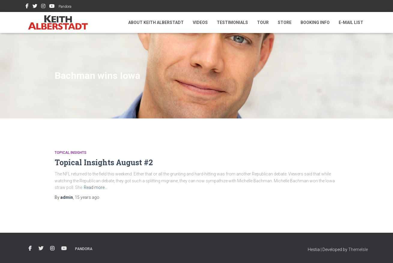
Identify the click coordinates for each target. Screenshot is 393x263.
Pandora (65, 6)
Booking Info (315, 22)
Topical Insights (70, 153)
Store (285, 22)
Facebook (27, 7)
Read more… (95, 187)
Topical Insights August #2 (104, 162)
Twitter (34, 7)
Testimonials (232, 22)
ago (87, 197)
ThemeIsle (358, 249)
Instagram (43, 7)
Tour (263, 22)
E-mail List (351, 22)
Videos (200, 22)
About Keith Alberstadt (156, 22)
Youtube (52, 7)
